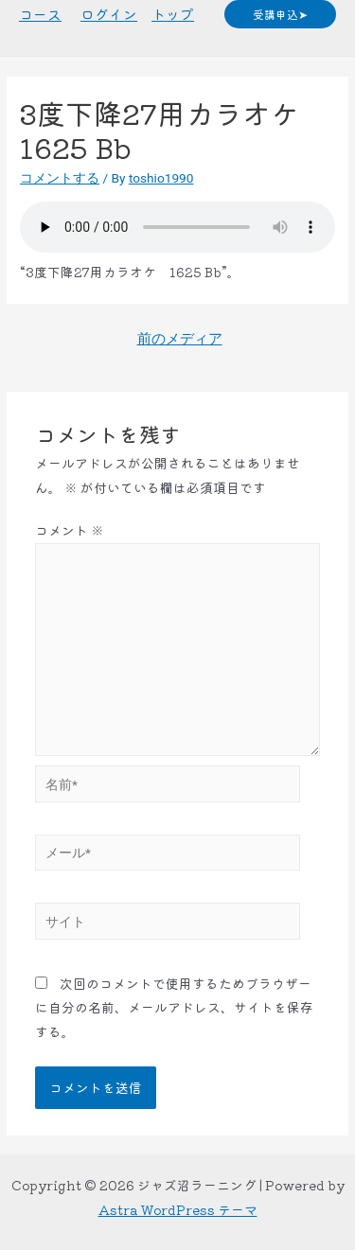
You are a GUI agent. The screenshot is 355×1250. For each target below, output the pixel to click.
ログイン (108, 14)
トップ (172, 14)
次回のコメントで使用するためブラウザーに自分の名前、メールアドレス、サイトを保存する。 (174, 1007)
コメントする (59, 177)
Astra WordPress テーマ (177, 1209)
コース (40, 14)
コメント (69, 529)
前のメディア (179, 338)
